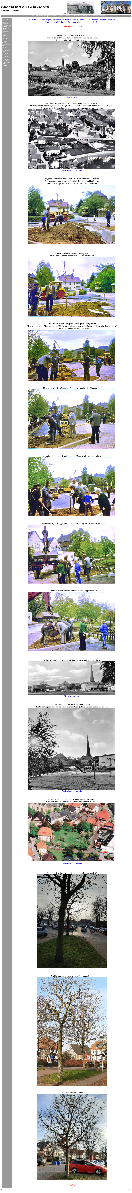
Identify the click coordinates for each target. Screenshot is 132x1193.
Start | (32, 15)
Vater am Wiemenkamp (6, 59)
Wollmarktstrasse (6, 46)
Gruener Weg (5, 28)
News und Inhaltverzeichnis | (56, 15)
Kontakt (128, 1190)
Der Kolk (4, 22)
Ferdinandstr (5, 23)
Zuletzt (4, 49)
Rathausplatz (5, 47)
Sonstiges (4, 41)
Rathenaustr (5, 37)
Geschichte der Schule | (41, 15)
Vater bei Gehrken (5, 54)
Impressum (101, 15)
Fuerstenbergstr (6, 26)
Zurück (72, 1185)
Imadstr (4, 29)
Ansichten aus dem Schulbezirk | (74, 15)
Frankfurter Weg (6, 25)
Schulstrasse (5, 40)
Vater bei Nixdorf (5, 57)
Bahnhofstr (5, 19)
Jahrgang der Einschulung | (90, 15)
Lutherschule (5, 34)
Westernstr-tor (6, 44)
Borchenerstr (5, 20)
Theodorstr (5, 43)
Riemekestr (5, 38)
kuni (5, 65)
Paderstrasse (5, 35)
